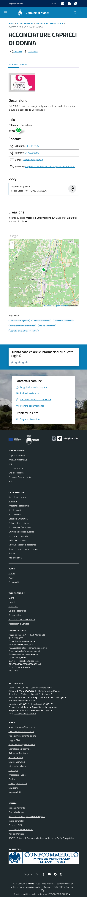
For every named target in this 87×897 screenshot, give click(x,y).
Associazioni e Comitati (19, 623)
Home (11, 23)
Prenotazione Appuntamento (22, 744)
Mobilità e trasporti (17, 540)
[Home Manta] (32, 12)
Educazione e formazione (20, 527)
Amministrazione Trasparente (22, 727)
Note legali (13, 770)
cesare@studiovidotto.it (25, 713)
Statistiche (13, 787)
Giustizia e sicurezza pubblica (21, 531)
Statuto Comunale (17, 761)
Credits (12, 779)
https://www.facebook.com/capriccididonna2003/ (50, 166)
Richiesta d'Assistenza (19, 753)
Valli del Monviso (16, 833)
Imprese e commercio (18, 536)
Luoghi (12, 602)
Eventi (11, 597)
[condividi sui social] (15, 51)
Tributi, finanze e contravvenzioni (23, 549)
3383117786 (32, 146)
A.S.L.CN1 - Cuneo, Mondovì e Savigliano (27, 816)
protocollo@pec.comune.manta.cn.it (30, 647)
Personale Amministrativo (20, 477)
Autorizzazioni (15, 514)
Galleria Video (15, 615)
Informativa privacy (17, 766)
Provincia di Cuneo (17, 812)
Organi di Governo (17, 455)
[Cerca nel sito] (75, 12)
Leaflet (47, 306)
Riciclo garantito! (16, 820)
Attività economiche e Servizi (22, 619)
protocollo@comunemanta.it (27, 651)
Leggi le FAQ (14, 740)
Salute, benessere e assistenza (22, 544)
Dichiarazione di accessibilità (21, 731)
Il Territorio (13, 606)
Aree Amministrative (18, 459)
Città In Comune (66, 887)
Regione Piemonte (17, 807)
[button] (44, 270)
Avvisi (11, 577)
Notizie (12, 573)
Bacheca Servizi (16, 757)
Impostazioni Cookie (17, 774)
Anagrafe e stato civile (19, 505)
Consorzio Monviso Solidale (21, 829)
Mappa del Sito (15, 792)
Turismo (12, 553)
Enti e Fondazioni (16, 472)
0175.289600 (32, 152)
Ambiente (13, 501)
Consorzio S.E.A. (16, 825)
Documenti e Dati (16, 468)
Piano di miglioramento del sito (22, 735)
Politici (11, 481)
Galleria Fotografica (17, 610)
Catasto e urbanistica (18, 518)
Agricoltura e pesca (17, 497)
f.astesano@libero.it (33, 159)
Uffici (11, 464)
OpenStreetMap (61, 306)
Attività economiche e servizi (49, 23)
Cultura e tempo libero (19, 523)
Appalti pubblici (15, 510)
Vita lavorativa (15, 557)
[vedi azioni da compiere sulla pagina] (30, 51)
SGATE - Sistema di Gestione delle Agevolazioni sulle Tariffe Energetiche (41, 838)
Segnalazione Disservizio (20, 748)
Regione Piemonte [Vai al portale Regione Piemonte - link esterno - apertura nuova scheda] (16, 3)
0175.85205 (17, 638)
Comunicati (14, 582)
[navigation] (5, 12)
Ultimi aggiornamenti (18, 783)
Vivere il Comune (25, 23)
